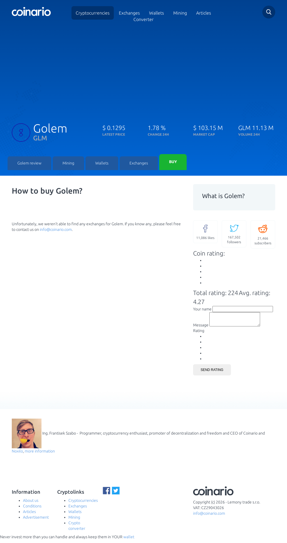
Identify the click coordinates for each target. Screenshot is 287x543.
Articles (203, 12)
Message (201, 328)
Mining (180, 12)
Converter (143, 19)
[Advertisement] (143, 71)
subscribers (263, 235)
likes (205, 232)
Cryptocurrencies (93, 12)
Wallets (101, 164)
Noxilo (17, 454)
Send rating (212, 373)
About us (30, 504)
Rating (198, 334)
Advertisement (36, 520)
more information (40, 454)
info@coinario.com (56, 230)
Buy (173, 162)
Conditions (32, 509)
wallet (128, 540)
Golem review (29, 164)
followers (234, 234)
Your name (202, 310)
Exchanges (129, 12)
